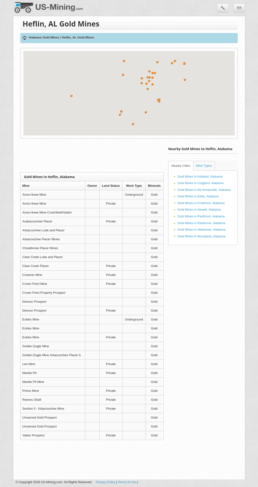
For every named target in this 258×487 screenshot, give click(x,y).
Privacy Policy (105, 482)
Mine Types (204, 165)
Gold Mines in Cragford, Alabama (200, 183)
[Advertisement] (108, 155)
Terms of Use (127, 482)
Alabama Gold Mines (43, 37)
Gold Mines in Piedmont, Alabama (201, 216)
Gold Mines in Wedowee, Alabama (201, 229)
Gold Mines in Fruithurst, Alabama (201, 203)
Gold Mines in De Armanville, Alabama (204, 190)
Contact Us (239, 8)
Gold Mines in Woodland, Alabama (201, 236)
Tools (223, 8)
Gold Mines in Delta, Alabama (198, 196)
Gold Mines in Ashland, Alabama (200, 176)
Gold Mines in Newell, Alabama (199, 209)
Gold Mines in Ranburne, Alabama (201, 223)
